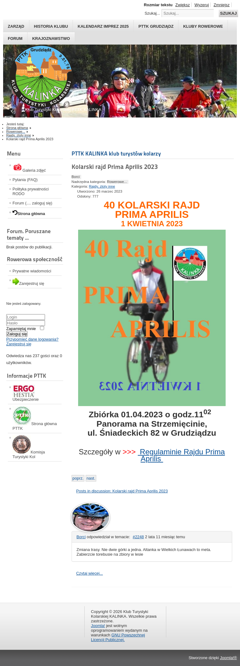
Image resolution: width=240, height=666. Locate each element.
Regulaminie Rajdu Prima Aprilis (181, 455)
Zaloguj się (17, 334)
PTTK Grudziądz (155, 26)
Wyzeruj (201, 4)
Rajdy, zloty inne (102, 186)
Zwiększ (182, 4)
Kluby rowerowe (203, 26)
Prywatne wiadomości (31, 271)
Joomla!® (228, 657)
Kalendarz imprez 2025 (103, 26)
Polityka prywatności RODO (30, 191)
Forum (15, 38)
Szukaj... (152, 13)
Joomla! (98, 625)
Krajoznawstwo (51, 38)
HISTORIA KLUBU (51, 26)
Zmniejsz (221, 4)
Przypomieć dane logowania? (32, 339)
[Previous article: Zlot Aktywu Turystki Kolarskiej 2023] (78, 478)
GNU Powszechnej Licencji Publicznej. (118, 637)
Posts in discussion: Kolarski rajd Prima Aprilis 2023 (122, 491)
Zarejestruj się (18, 344)
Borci (81, 536)
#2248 (138, 536)
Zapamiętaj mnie (21, 328)
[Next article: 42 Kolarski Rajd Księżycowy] (91, 478)
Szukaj (228, 13)
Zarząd (16, 26)
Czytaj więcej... (89, 573)
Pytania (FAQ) (25, 179)
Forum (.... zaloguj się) (32, 203)
